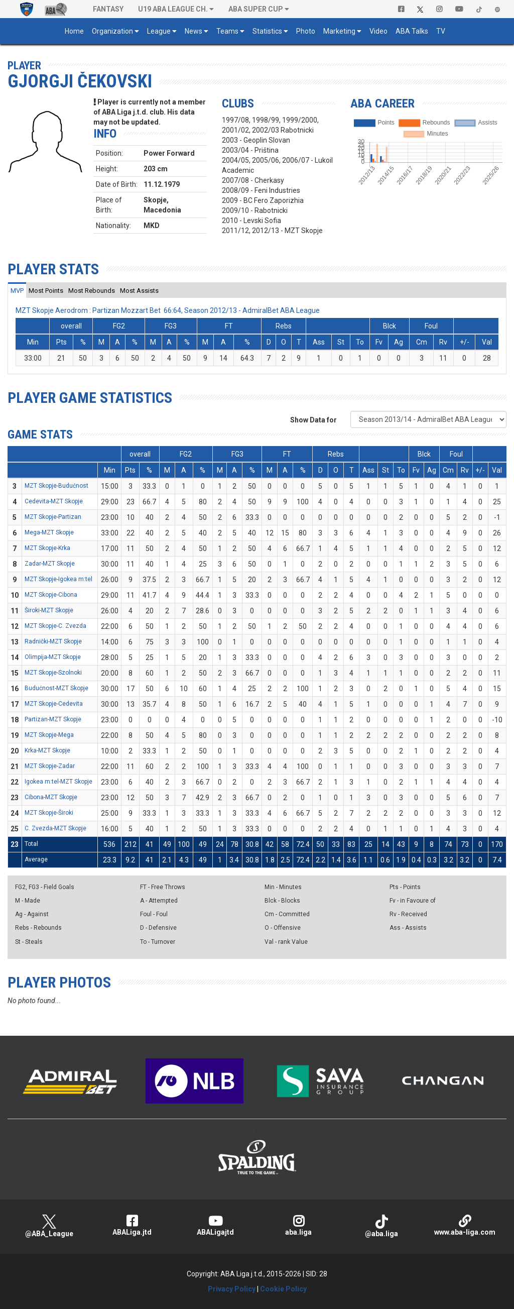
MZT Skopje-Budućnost (56, 485)
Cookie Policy (283, 1289)
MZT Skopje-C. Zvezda (55, 625)
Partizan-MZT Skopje (53, 719)
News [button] (193, 31)
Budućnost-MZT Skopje (56, 688)
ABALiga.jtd (132, 1225)
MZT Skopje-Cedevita (54, 703)
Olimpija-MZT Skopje (53, 657)
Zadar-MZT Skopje (50, 563)
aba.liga (299, 1225)
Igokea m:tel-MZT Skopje (58, 781)
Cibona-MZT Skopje (51, 797)
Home (74, 31)
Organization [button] (112, 31)
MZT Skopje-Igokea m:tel (58, 579)
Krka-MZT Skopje (47, 750)
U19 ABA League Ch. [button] (173, 9)
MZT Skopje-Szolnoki (53, 672)
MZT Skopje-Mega (49, 734)
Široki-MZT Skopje (49, 610)
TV (440, 31)
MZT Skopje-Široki (49, 812)
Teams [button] (227, 31)
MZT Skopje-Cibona (51, 594)
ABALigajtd (215, 1225)
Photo (305, 31)
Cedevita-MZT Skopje (54, 501)
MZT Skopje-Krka (47, 548)
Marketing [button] (339, 31)
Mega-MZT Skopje (49, 532)
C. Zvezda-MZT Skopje (55, 828)
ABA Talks (412, 31)
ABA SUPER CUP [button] (255, 9)
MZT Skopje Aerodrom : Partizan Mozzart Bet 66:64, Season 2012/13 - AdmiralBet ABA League (168, 310)
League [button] (159, 31)
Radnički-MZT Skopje (53, 641)
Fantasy (108, 9)
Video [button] (378, 31)
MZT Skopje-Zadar (50, 766)
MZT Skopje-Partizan (53, 516)
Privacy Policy (231, 1289)
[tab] (17, 290)
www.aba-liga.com (465, 1225)
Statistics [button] (267, 31)
